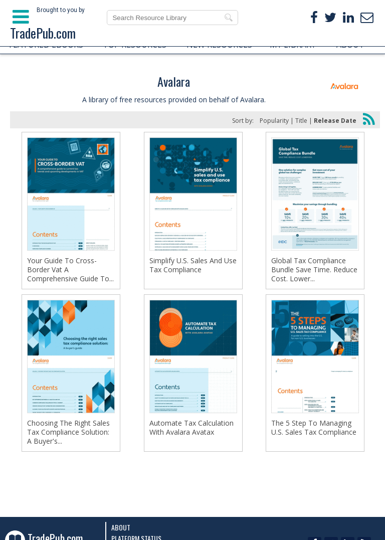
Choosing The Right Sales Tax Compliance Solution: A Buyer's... (68, 432)
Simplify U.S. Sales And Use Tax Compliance (193, 265)
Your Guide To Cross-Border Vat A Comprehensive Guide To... (70, 269)
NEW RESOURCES (219, 44)
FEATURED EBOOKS (46, 44)
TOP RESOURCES (134, 44)
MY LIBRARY (293, 44)
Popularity (274, 120)
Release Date (335, 120)
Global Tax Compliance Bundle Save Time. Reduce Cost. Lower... (314, 269)
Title (301, 120)
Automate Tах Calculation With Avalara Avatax (191, 428)
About (120, 527)
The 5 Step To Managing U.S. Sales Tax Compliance (313, 428)
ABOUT (350, 44)
